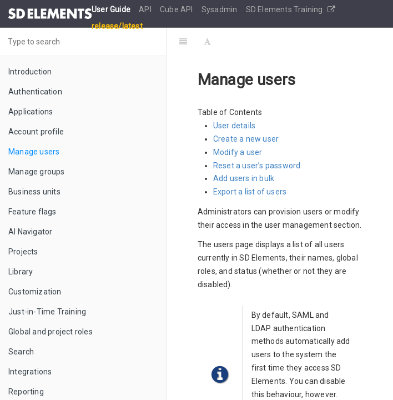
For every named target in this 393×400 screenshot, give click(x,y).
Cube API (177, 9)
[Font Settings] (207, 42)
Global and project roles (50, 331)
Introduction (30, 71)
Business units (34, 191)
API (146, 9)
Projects (23, 251)
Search (21, 351)
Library (20, 271)
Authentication (35, 91)
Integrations (30, 371)
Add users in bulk (243, 178)
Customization (35, 291)
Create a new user (246, 138)
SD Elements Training (290, 9)
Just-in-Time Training (47, 311)
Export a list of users (249, 191)
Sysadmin (220, 9)
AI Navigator (30, 231)
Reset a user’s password (257, 165)
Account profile (36, 131)
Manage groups (36, 171)
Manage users (33, 151)
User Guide (112, 9)
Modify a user (238, 152)
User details (234, 125)
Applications (30, 111)
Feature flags (32, 211)
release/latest (117, 26)
